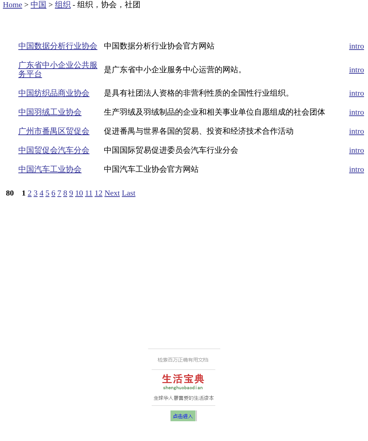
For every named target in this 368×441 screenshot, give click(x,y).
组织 (63, 4)
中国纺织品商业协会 (53, 92)
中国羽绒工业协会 (50, 111)
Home (12, 4)
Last (128, 192)
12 (98, 192)
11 (89, 192)
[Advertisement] (87, 20)
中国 (38, 4)
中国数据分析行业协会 (57, 45)
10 (79, 192)
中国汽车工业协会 (50, 169)
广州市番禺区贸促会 (53, 131)
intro (356, 45)
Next (112, 192)
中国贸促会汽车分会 (53, 150)
